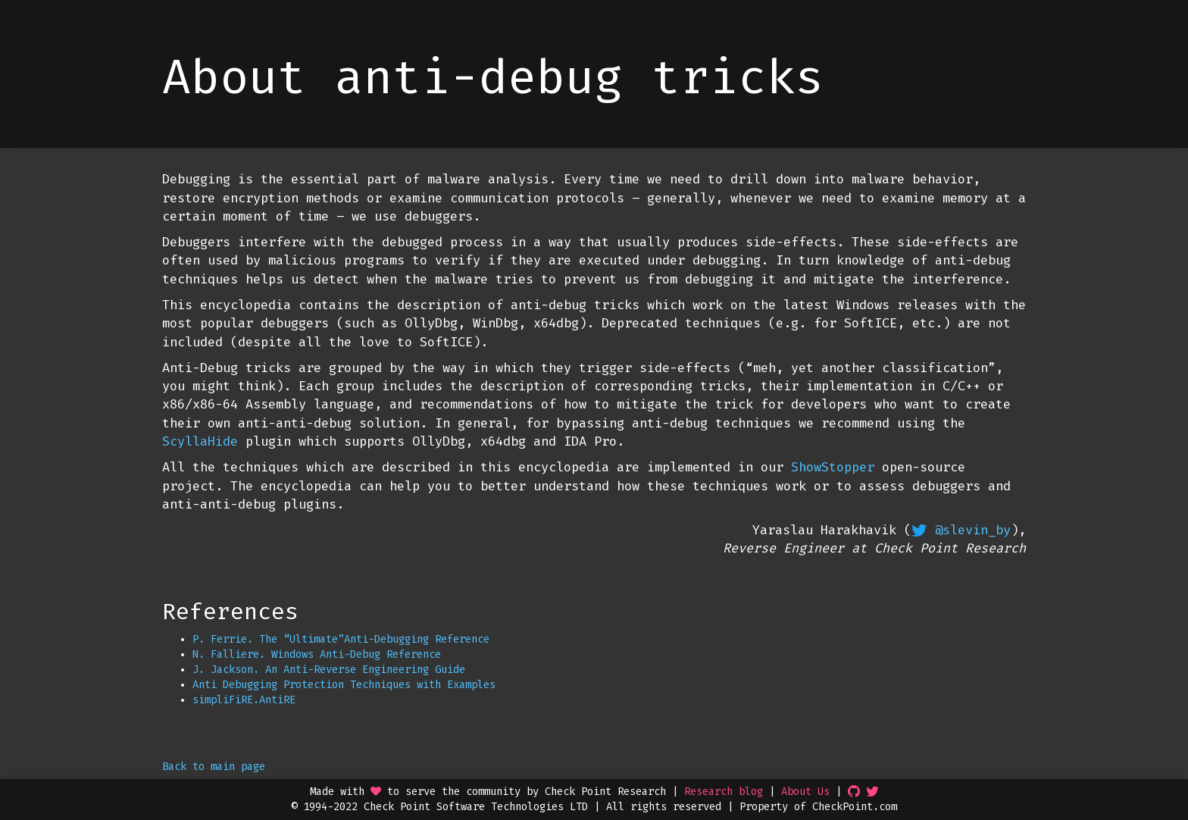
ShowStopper (832, 467)
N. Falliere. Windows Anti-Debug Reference (316, 654)
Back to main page (213, 766)
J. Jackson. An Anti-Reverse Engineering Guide (328, 669)
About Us (805, 791)
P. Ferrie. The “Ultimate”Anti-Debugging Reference (340, 639)
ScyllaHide (200, 441)
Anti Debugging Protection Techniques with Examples (344, 684)
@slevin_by (973, 530)
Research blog (723, 791)
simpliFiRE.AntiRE (243, 699)
